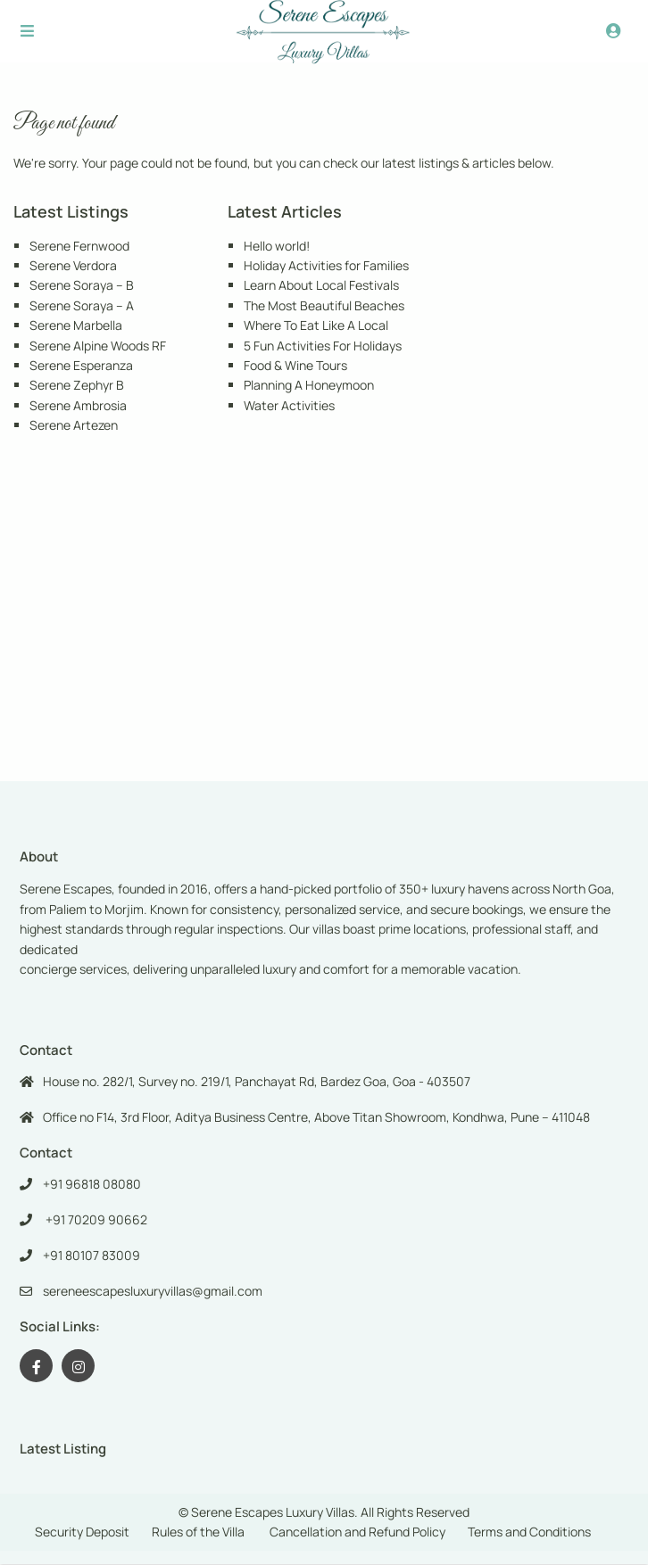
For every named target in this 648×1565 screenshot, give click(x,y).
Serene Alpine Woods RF (97, 345)
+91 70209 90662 (95, 1219)
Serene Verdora (73, 265)
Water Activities (289, 405)
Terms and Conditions (529, 1531)
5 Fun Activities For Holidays (323, 345)
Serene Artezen (73, 424)
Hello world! (277, 245)
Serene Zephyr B (76, 384)
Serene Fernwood (79, 245)
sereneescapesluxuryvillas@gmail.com (152, 1290)
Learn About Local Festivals (321, 284)
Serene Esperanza (81, 365)
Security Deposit (82, 1531)
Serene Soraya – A (81, 305)
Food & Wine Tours (295, 365)
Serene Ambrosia (78, 405)
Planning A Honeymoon (309, 384)
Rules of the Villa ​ (199, 1531)
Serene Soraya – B (81, 284)
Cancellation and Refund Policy (357, 1531)
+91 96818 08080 (92, 1183)
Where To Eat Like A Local (316, 325)
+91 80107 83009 (91, 1255)
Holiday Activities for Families (326, 265)
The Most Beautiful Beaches (324, 305)
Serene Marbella (75, 325)
